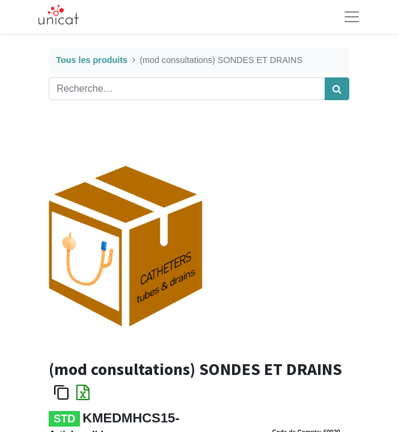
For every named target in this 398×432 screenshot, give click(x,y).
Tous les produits (91, 60)
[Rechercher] (337, 88)
